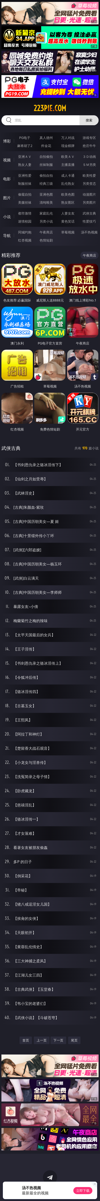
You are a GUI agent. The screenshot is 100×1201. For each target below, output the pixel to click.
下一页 (58, 1040)
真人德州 (46, 137)
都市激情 (24, 213)
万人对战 (68, 137)
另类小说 (46, 221)
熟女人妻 (24, 164)
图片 (7, 197)
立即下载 (83, 1190)
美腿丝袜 (24, 202)
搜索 (89, 120)
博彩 (7, 141)
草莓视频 (68, 232)
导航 (7, 235)
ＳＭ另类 (89, 164)
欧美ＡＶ (68, 156)
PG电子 (24, 137)
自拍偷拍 (46, 156)
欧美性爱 (89, 175)
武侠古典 (89, 213)
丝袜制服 (46, 164)
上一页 (42, 1040)
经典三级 (46, 183)
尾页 (74, 1040)
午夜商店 (46, 232)
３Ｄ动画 (89, 156)
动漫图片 (89, 194)
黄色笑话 (68, 221)
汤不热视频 (89, 232)
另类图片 (89, 202)
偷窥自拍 (24, 194)
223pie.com (50, 108)
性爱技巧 (89, 221)
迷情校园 (24, 221)
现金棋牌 (68, 145)
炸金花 (46, 145)
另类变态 (89, 183)
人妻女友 (68, 213)
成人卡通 (68, 175)
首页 (25, 1040)
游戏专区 (89, 137)
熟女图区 (68, 202)
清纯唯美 (46, 202)
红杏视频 (24, 240)
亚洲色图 (46, 194)
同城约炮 (24, 232)
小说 (7, 216)
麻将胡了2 (24, 145)
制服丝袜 (24, 183)
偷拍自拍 (46, 175)
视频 (7, 160)
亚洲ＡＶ (24, 156)
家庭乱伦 (46, 213)
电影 (7, 178)
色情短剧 (46, 240)
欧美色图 (68, 194)
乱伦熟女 (68, 183)
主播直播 (68, 164)
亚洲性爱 (24, 175)
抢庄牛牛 (89, 145)
